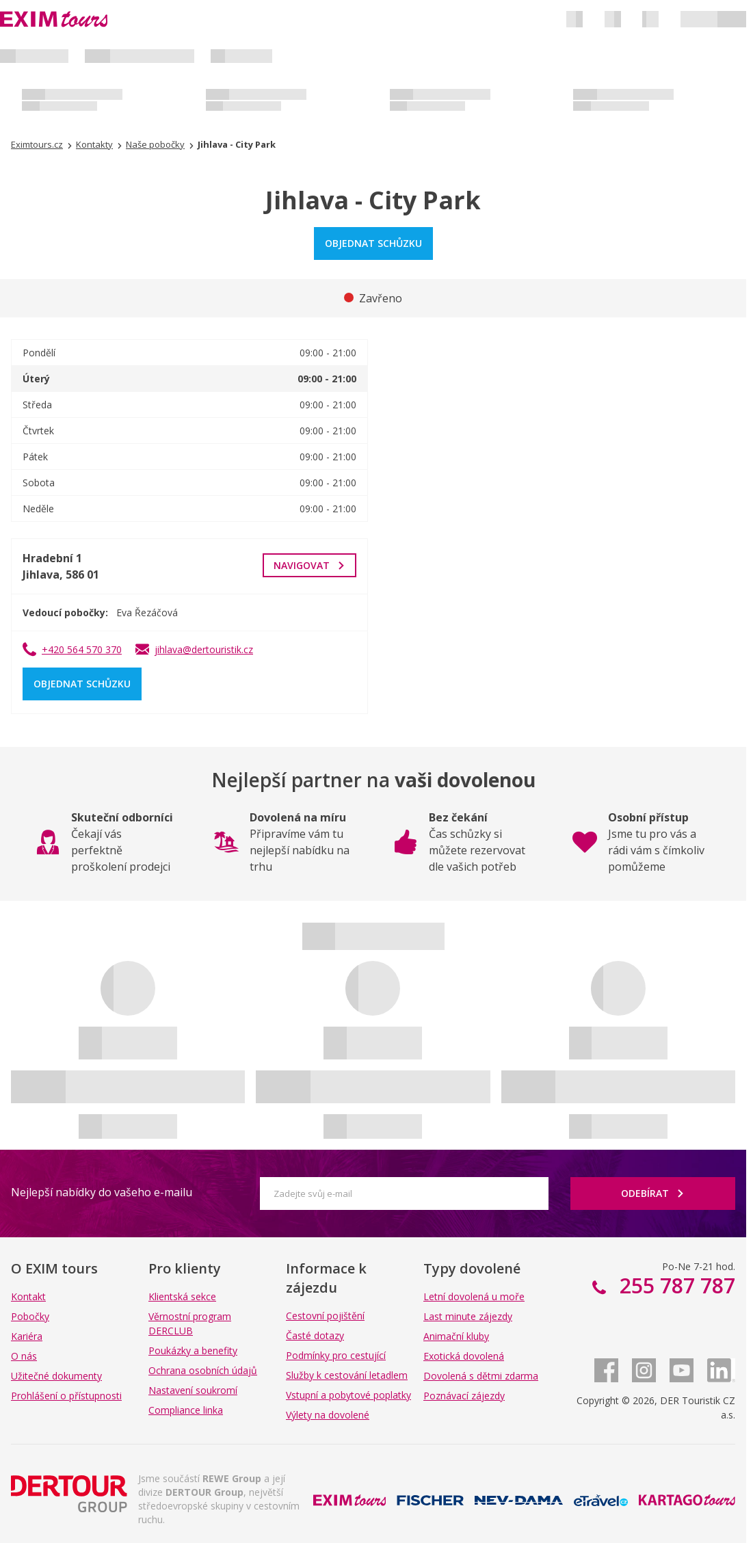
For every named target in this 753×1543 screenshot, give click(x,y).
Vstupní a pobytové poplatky (348, 1394)
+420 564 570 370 (82, 649)
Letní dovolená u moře (474, 1296)
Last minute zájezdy (467, 1316)
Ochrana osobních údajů (202, 1370)
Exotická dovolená (463, 1355)
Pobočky (30, 1316)
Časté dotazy (315, 1335)
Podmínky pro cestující (336, 1355)
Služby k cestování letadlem (347, 1375)
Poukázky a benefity (192, 1350)
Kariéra (26, 1336)
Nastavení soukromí (192, 1390)
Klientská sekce (182, 1296)
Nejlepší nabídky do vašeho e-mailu (101, 1192)
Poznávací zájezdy (464, 1395)
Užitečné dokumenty (56, 1375)
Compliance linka (185, 1409)
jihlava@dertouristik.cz (204, 649)
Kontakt (28, 1296)
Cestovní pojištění (325, 1315)
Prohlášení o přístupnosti (66, 1395)
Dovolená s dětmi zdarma (480, 1375)
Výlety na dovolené (327, 1414)
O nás (24, 1355)
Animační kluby (456, 1336)
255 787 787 (674, 1285)
